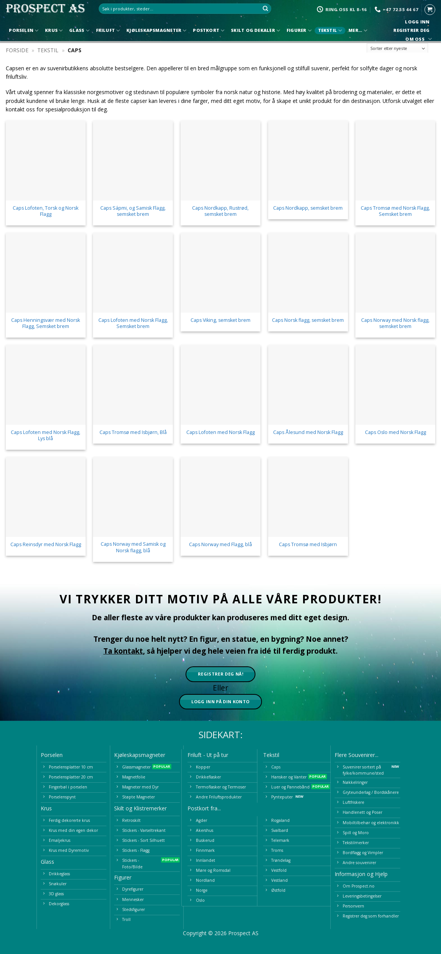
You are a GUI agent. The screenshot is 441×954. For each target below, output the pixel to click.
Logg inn (417, 22)
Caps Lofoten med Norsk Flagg (220, 432)
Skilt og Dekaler (255, 30)
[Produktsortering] (397, 48)
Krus (54, 30)
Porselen (23, 30)
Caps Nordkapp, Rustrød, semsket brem (220, 211)
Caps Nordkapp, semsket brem (308, 208)
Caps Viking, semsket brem (220, 320)
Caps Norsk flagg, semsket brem (308, 320)
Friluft (108, 30)
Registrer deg (411, 30)
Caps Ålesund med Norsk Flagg (308, 432)
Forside (17, 50)
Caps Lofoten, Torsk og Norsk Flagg (45, 211)
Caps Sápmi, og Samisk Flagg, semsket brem (133, 211)
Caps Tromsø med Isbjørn (308, 545)
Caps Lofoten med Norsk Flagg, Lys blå (45, 435)
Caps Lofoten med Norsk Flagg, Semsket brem (133, 323)
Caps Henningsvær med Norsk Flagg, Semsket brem (45, 323)
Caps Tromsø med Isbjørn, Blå (133, 432)
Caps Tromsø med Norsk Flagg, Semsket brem (395, 211)
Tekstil (330, 30)
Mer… (357, 30)
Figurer (299, 30)
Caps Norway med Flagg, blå (220, 545)
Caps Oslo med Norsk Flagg (395, 432)
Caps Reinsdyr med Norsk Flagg (45, 545)
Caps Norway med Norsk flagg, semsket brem (395, 323)
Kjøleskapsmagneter (156, 30)
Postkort (208, 30)
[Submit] (266, 9)
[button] (429, 9)
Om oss (417, 39)
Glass (79, 30)
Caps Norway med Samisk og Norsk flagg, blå (133, 547)
